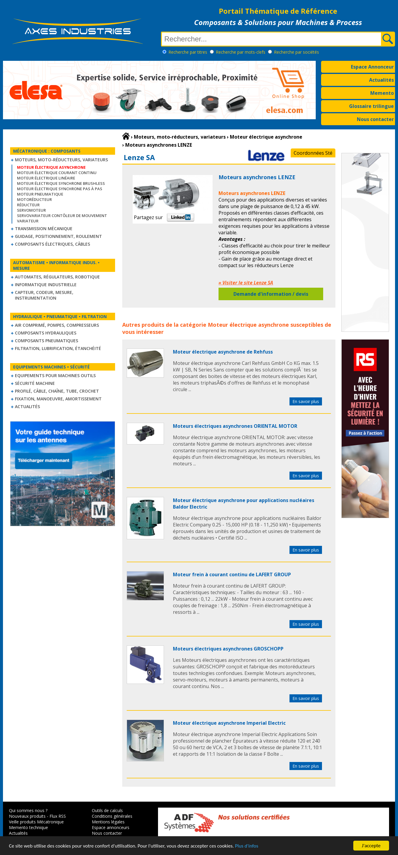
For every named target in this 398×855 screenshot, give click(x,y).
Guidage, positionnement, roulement (58, 236)
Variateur (27, 221)
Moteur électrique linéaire (46, 178)
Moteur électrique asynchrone (248, 324)
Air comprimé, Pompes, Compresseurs (57, 325)
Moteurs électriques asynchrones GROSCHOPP (228, 648)
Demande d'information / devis (270, 294)
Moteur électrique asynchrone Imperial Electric (229, 723)
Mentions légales (108, 822)
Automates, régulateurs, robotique (57, 277)
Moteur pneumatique (40, 194)
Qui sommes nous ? (28, 810)
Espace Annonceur (372, 66)
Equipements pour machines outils (55, 375)
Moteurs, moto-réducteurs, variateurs (61, 159)
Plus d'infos (246, 846)
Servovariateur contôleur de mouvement (62, 215)
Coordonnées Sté (313, 153)
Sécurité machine (35, 383)
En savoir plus (305, 401)
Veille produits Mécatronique (36, 822)
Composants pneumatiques (46, 340)
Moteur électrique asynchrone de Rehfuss (223, 351)
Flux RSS (57, 816)
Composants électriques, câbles (52, 244)
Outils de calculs (107, 810)
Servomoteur (31, 210)
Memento (382, 93)
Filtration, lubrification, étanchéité (58, 348)
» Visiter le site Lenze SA (246, 282)
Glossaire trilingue (371, 106)
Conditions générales (112, 816)
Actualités (381, 80)
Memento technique (28, 827)
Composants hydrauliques (45, 333)
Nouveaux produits (27, 816)
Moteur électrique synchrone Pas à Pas (59, 188)
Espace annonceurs (110, 827)
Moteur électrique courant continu (57, 172)
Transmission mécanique (43, 228)
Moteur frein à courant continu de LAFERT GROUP (232, 574)
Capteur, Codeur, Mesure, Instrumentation (44, 295)
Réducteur (28, 204)
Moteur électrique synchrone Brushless (61, 183)
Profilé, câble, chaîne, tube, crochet (57, 391)
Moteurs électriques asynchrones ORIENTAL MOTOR (235, 426)
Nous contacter (375, 119)
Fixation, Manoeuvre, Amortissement (58, 399)
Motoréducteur (34, 199)
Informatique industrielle (46, 284)
